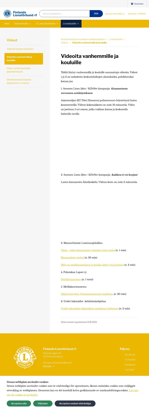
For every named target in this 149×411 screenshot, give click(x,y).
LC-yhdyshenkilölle (45, 23)
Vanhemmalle (21, 23)
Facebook (127, 354)
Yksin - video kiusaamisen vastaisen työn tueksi (88, 250)
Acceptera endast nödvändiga (75, 403)
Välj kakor (43, 403)
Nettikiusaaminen (71, 279)
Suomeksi (137, 4)
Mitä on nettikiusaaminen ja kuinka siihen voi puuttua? (92, 264)
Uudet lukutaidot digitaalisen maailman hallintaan (89, 308)
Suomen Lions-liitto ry (114, 13)
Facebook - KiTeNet (137, 13)
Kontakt (47, 366)
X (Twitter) (127, 359)
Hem (7, 23)
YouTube (127, 369)
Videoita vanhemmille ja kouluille (19, 59)
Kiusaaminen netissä (72, 257)
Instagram (128, 364)
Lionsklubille (69, 23)
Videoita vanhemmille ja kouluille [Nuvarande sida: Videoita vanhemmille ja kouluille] (89, 42)
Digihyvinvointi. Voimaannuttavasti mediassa (86, 294)
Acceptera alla (18, 403)
